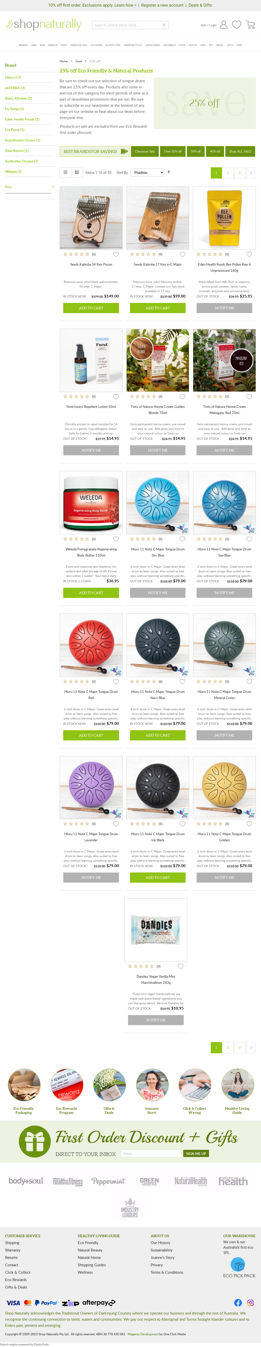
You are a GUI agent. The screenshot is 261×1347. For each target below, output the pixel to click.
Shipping (12, 1242)
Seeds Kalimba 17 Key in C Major (158, 264)
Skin (42, 45)
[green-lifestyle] (150, 1181)
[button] (116, 254)
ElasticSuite (41, 1344)
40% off (215, 151)
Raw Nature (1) (17, 150)
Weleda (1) (13, 171)
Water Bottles (132, 45)
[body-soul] (26, 1181)
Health (193, 45)
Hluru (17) (13, 77)
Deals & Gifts (200, 5)
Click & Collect (17, 1272)
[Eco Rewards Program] (67, 1085)
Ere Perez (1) (14, 129)
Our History (160, 1242)
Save (239, 45)
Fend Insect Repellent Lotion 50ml (91, 406)
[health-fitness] (68, 1181)
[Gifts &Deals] (110, 1085)
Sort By (122, 173)
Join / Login (208, 25)
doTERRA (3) (15, 87)
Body (64, 45)
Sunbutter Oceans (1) (21, 161)
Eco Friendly (88, 1242)
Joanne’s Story (163, 1257)
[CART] (250, 25)
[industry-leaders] (130, 1208)
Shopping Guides (92, 1264)
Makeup (53, 45)
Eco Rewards (16, 1279)
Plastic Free (113, 45)
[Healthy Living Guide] (238, 1085)
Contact (11, 1264)
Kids (203, 45)
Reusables (170, 45)
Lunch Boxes (152, 45)
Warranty (12, 1250)
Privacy (157, 1264)
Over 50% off (172, 151)
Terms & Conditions (167, 1272)
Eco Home (96, 45)
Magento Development (143, 1334)
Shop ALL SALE (240, 151)
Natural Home (89, 1257)
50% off (196, 151)
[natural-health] (191, 1181)
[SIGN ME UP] (196, 1153)
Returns (11, 1257)
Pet (211, 45)
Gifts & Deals (16, 1287)
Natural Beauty (90, 1250)
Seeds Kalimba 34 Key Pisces (91, 264)
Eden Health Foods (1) (22, 119)
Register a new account (162, 5)
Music (220, 45)
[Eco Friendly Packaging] (24, 1085)
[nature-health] (232, 1181)
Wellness (85, 1272)
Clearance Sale (145, 151)
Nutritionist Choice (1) (22, 140)
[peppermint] (109, 1181)
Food (182, 45)
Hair (33, 45)
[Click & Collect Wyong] (195, 1085)
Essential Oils (78, 45)
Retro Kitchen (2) (18, 98)
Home (64, 61)
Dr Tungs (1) (14, 108)
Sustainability (162, 1250)
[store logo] (43, 25)
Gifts (230, 45)
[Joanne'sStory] (152, 1085)
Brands (23, 45)
